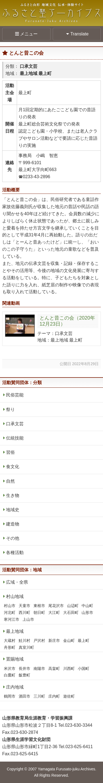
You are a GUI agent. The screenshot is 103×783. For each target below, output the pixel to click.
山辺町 (73, 605)
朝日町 (39, 612)
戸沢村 (39, 640)
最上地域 (15, 631)
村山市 (9, 605)
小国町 (83, 668)
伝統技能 (15, 438)
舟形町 (9, 647)
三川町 (39, 696)
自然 (10, 481)
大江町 (54, 612)
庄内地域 (15, 687)
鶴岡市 (9, 696)
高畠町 (54, 668)
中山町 (87, 605)
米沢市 (9, 668)
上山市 (28, 619)
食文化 (12, 466)
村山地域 (15, 596)
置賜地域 (15, 659)
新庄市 (54, 640)
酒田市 (24, 696)
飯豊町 (24, 675)
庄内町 (54, 696)
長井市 (24, 668)
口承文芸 (15, 423)
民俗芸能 (15, 395)
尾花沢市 (56, 605)
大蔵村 (9, 640)
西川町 (24, 612)
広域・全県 (17, 582)
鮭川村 (24, 640)
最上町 (83, 640)
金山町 (69, 640)
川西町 (69, 668)
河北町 (9, 612)
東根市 (39, 605)
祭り (10, 409)
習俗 (10, 452)
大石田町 (71, 612)
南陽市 (39, 668)
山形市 (87, 612)
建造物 (12, 524)
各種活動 (15, 552)
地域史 (12, 509)
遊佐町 (69, 696)
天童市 (24, 605)
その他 (12, 538)
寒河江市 (11, 619)
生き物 (12, 495)
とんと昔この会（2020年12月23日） (67, 321)
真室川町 (26, 647)
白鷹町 (9, 675)
